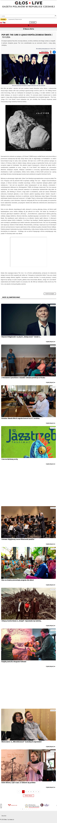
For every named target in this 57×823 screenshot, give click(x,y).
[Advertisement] (28, 486)
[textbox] (27, 16)
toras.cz (12, 819)
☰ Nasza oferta (28, 29)
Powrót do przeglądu (49, 293)
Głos (5, 819)
